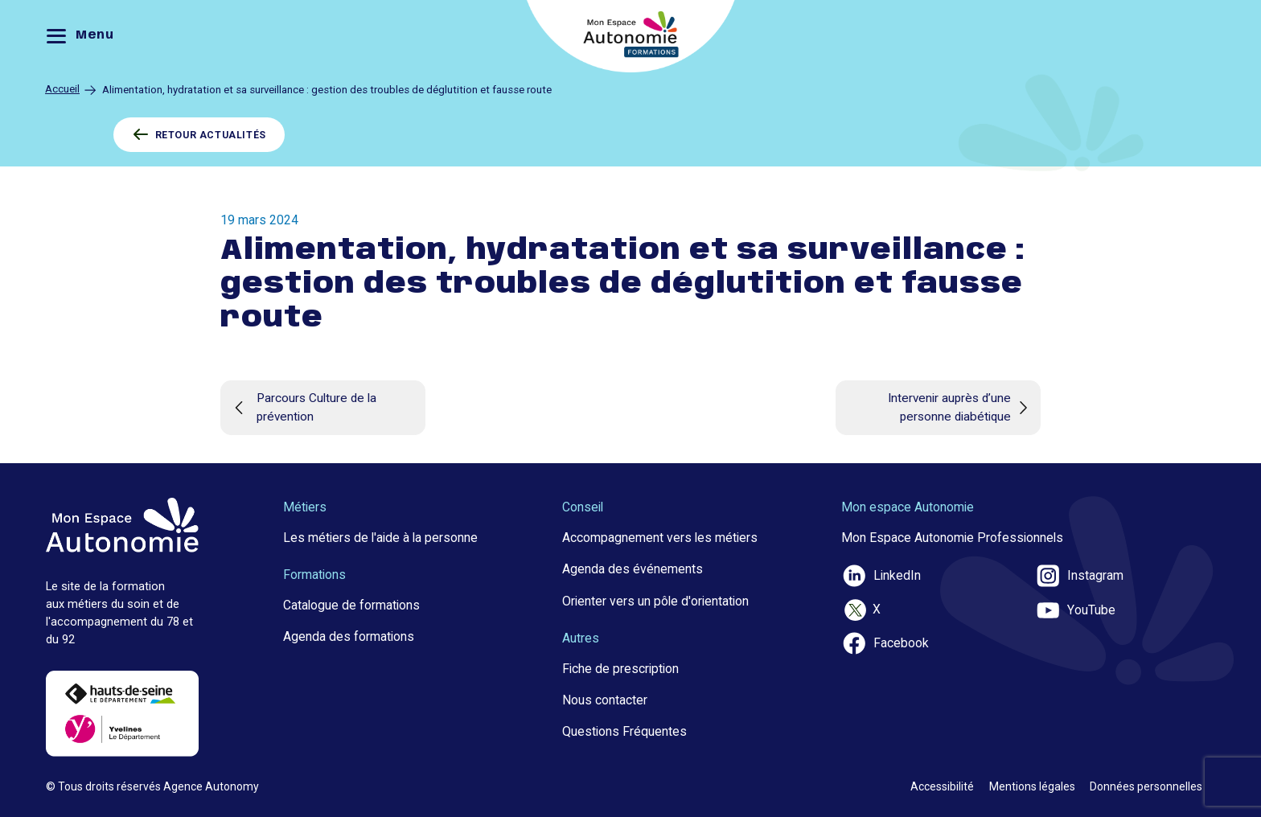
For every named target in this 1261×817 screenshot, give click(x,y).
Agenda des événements (632, 569)
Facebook (885, 643)
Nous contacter (604, 700)
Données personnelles (1146, 786)
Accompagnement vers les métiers (660, 537)
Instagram (1079, 576)
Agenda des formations (348, 636)
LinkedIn (881, 576)
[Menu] (84, 36)
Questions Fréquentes (624, 731)
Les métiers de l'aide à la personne (380, 537)
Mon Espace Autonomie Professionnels (952, 537)
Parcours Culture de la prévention (302, 407)
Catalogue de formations (351, 605)
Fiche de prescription (620, 668)
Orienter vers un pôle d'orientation (655, 601)
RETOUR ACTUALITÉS (199, 134)
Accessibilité (942, 786)
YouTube (1075, 610)
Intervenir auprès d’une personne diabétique (960, 407)
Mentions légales (1032, 786)
